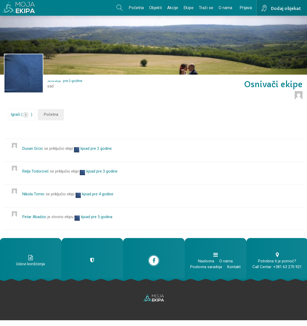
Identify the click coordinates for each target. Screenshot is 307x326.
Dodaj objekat (286, 8)
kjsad (85, 148)
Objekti (155, 7)
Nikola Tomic (33, 194)
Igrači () (21, 115)
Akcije (172, 7)
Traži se (206, 7)
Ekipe (188, 7)
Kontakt (234, 266)
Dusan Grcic (32, 148)
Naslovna (206, 261)
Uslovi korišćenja (30, 264)
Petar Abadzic (34, 216)
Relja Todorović (35, 171)
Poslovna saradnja (206, 266)
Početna (136, 7)
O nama (225, 7)
